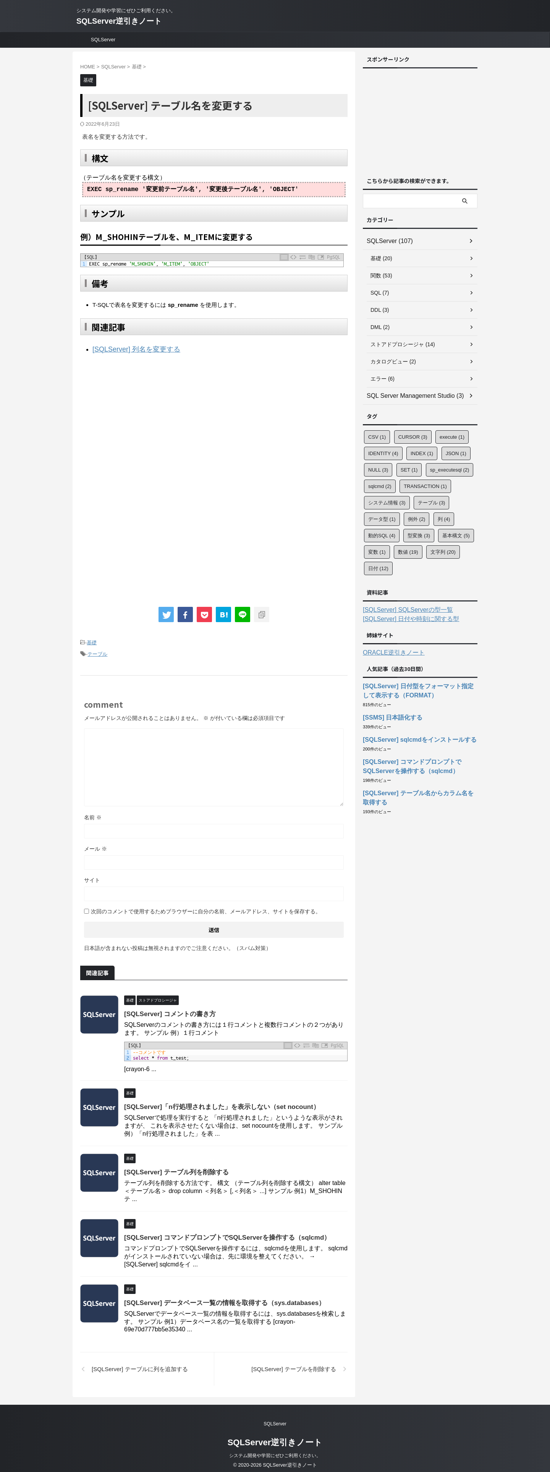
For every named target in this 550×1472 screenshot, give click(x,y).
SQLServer (103, 39)
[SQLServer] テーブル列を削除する (173, 1168)
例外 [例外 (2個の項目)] (416, 519)
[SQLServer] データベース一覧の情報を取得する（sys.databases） (218, 1298)
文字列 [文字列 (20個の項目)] (443, 552)
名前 (93, 813)
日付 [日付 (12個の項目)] (378, 568)
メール (95, 844)
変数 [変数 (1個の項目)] (377, 552)
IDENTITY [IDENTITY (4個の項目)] (383, 453)
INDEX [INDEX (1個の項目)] (422, 453)
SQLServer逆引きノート (119, 21)
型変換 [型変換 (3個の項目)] (419, 535)
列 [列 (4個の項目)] (444, 519)
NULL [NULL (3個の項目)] (378, 470)
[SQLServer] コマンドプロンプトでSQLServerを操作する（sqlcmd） (221, 1233)
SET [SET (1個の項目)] (409, 470)
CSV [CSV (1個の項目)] (377, 437)
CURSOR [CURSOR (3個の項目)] (412, 437)
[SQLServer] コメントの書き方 (167, 1010)
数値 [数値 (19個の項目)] (408, 552)
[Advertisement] (144, 423)
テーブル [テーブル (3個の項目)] (431, 503)
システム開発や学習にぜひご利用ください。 (275, 1451)
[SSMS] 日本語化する (389, 718)
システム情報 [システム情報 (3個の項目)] (387, 503)
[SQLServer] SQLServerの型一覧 (402, 610)
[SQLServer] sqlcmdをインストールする (413, 740)
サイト (92, 876)
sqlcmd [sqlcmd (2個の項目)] (379, 486)
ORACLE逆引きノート (390, 653)
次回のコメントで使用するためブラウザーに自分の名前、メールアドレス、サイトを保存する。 (206, 907)
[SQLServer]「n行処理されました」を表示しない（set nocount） (216, 1102)
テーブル (97, 650)
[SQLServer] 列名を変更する (129, 348)
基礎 (92, 640)
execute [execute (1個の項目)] (452, 437)
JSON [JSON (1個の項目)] (456, 453)
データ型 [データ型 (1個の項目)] (382, 519)
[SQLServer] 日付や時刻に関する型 (405, 619)
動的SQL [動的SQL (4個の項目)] (381, 535)
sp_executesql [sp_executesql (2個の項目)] (449, 470)
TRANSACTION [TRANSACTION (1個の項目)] (425, 486)
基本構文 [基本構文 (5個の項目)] (456, 535)
